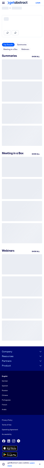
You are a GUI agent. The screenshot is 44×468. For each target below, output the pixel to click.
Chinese (5, 395)
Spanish (5, 386)
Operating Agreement (10, 430)
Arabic (4, 409)
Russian (5, 390)
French (4, 405)
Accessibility (6, 434)
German (5, 381)
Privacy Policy (7, 420)
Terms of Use (6, 425)
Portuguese (6, 400)
